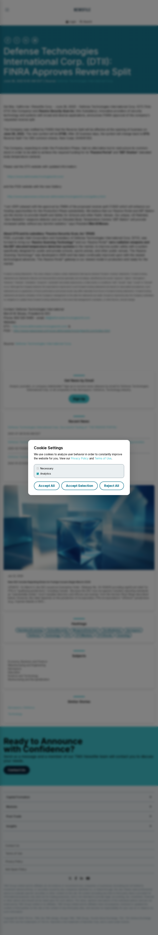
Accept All (47, 486)
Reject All (111, 486)
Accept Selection (79, 486)
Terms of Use (103, 458)
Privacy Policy (80, 458)
